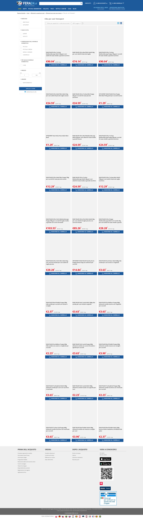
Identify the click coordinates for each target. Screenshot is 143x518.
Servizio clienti (103, 454)
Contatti (88, 3)
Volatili (46, 9)
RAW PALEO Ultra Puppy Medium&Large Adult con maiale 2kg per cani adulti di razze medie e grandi (110, 220)
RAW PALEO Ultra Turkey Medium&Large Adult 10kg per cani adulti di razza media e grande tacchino (57, 54)
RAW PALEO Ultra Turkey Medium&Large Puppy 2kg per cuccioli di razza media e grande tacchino (110, 137)
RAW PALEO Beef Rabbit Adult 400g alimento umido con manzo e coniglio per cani (84, 429)
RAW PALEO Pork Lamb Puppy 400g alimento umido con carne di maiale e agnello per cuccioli (84, 345)
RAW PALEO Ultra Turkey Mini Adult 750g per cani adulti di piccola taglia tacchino (109, 179)
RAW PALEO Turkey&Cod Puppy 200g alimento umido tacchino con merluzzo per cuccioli (110, 387)
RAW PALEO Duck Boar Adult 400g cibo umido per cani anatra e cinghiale (110, 261)
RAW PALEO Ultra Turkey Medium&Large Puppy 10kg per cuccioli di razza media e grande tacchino (110, 54)
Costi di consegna (22, 463)
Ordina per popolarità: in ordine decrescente (59, 23)
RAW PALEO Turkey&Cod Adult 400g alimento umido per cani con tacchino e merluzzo (57, 387)
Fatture (74, 455)
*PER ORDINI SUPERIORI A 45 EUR (117, 9)
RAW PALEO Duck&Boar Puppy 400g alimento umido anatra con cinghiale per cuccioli (110, 304)
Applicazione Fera (22, 472)
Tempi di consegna (22, 466)
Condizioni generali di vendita (25, 453)
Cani (19, 9)
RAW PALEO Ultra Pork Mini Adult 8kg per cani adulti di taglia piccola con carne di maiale (83, 220)
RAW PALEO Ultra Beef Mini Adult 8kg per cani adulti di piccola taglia (83, 53)
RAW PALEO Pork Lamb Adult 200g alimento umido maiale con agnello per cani (84, 387)
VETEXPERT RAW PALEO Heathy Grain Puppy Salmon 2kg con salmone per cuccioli (83, 262)
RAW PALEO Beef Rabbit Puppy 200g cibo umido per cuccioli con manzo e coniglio (56, 304)
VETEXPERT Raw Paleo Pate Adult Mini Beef (57, 136)
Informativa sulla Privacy (23, 455)
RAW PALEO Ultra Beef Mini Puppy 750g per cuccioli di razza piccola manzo (57, 178)
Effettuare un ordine (50, 457)
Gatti (25, 9)
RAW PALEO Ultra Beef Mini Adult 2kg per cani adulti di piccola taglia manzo (57, 94)
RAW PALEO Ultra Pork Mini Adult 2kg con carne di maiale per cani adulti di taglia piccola (57, 262)
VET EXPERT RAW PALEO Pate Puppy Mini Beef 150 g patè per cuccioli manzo (110, 94)
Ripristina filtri (30, 92)
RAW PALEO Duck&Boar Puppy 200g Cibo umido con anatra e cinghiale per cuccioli (57, 345)
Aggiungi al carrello (58, 65)
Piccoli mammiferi (34, 9)
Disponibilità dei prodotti (24, 468)
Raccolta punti (75, 459)
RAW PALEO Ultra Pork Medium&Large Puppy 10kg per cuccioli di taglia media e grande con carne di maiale (57, 220)
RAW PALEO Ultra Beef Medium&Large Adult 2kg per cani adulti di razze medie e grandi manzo (84, 137)
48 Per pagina (77, 23)
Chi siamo (102, 453)
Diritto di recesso (76, 453)
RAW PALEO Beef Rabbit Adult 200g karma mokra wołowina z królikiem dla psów (110, 429)
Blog (74, 9)
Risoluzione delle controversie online (26, 461)
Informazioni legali (22, 457)
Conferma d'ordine (49, 455)
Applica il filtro (30, 88)
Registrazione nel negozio (24, 470)
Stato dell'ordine (49, 459)
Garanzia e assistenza (77, 457)
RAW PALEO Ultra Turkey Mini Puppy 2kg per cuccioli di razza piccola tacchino (83, 95)
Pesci (52, 9)
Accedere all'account (50, 453)
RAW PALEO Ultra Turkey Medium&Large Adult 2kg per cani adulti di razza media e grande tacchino (84, 179)
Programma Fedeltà (22, 459)
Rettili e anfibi (61, 9)
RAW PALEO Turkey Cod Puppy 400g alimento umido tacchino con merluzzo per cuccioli (57, 429)
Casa (69, 9)
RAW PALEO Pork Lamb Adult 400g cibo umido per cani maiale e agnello (84, 303)
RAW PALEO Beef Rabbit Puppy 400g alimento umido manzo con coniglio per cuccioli (109, 345)
